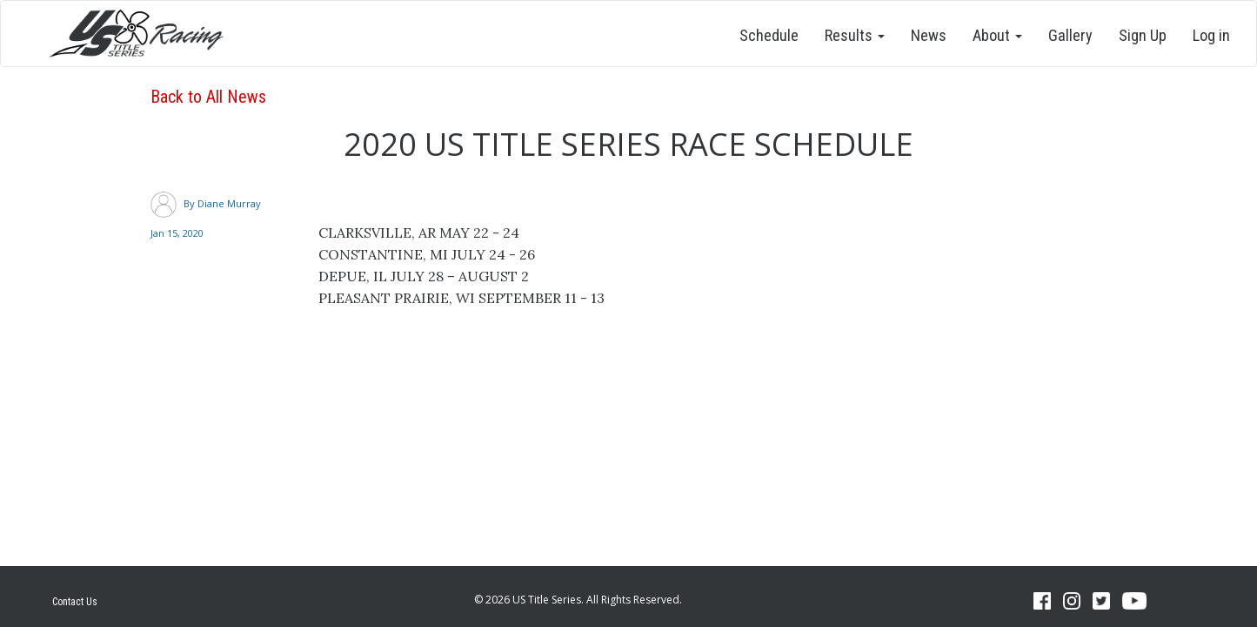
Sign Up (1143, 35)
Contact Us (74, 602)
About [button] (997, 35)
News (928, 35)
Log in (1211, 35)
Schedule (769, 35)
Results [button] (855, 35)
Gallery (1070, 35)
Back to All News (208, 96)
